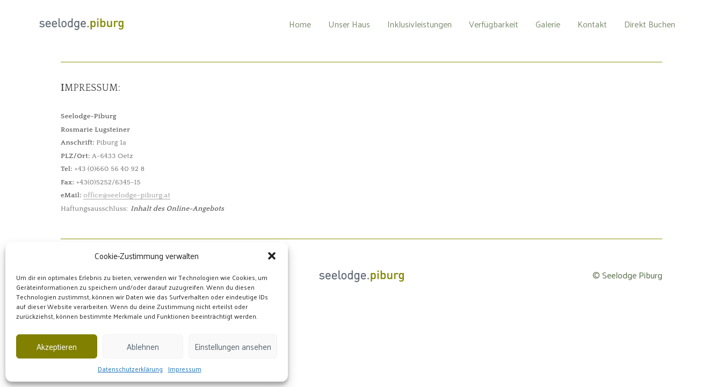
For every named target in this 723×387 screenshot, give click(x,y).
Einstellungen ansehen (232, 346)
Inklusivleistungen (419, 24)
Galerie (548, 24)
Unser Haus (349, 24)
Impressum (184, 369)
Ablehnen (143, 346)
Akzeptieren (57, 346)
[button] (271, 255)
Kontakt (592, 24)
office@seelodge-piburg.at (126, 195)
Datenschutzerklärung (130, 369)
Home (300, 24)
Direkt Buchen (649, 24)
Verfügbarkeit (493, 24)
